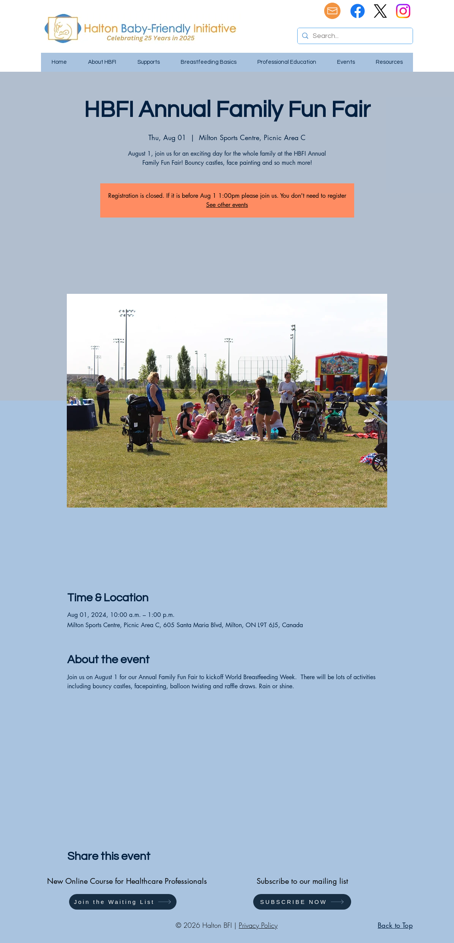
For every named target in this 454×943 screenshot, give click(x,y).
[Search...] (355, 36)
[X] (380, 11)
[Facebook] (357, 11)
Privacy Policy (258, 925)
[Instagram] (403, 11)
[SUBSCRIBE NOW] (302, 902)
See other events (227, 205)
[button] (123, 902)
